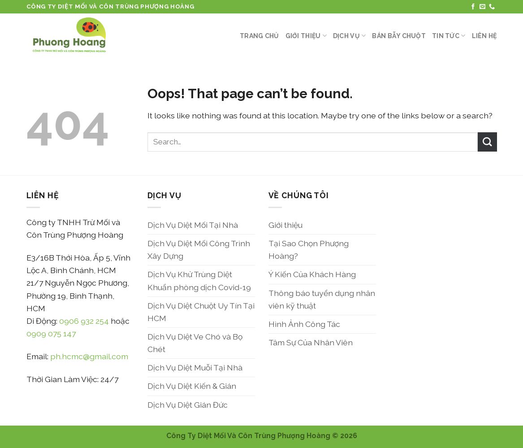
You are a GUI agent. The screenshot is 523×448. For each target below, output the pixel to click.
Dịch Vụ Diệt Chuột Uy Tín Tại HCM (201, 312)
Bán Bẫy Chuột (399, 35)
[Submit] (487, 142)
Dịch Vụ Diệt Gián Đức (187, 404)
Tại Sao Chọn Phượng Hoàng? (308, 250)
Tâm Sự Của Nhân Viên (310, 342)
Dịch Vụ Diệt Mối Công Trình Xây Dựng (198, 250)
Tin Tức (448, 35)
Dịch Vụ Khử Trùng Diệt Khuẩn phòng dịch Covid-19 (199, 280)
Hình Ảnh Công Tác (304, 324)
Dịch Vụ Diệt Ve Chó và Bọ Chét (194, 343)
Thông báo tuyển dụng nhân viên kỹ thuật (321, 299)
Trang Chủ (259, 35)
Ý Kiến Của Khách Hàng (312, 274)
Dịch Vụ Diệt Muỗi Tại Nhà (194, 367)
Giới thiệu (306, 35)
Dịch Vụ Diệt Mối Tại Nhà (192, 225)
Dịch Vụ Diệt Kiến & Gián (191, 386)
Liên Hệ (484, 35)
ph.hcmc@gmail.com (89, 356)
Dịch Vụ (349, 35)
